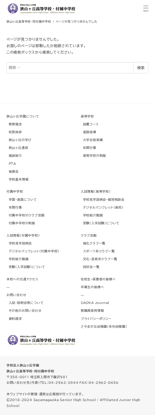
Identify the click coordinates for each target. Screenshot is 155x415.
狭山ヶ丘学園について (23, 116)
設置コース (90, 124)
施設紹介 (14, 155)
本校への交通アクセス (22, 279)
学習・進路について (22, 199)
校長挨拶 (14, 132)
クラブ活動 (89, 235)
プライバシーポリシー (96, 318)
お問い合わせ (16, 295)
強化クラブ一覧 (93, 243)
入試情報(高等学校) (96, 191)
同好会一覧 (90, 267)
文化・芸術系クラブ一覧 (99, 259)
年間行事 (88, 147)
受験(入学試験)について (100, 223)
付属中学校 (15, 191)
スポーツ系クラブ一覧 (98, 251)
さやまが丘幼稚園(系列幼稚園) (104, 326)
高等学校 (87, 116)
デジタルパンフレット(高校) (102, 207)
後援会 (13, 171)
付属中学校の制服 (21, 223)
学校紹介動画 (92, 215)
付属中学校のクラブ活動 (26, 215)
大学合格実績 (92, 140)
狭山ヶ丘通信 (17, 147)
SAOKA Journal (95, 302)
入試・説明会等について (25, 302)
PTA (11, 163)
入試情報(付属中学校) (23, 235)
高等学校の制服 (93, 155)
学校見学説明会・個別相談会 (102, 199)
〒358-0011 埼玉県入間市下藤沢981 (37, 377)
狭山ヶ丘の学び (19, 140)
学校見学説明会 (19, 243)
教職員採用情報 (92, 310)
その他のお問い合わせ (24, 310)
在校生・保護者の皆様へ (98, 279)
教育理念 (14, 124)
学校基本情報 (18, 179)
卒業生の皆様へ (92, 287)
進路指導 (88, 132)
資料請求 (14, 318)
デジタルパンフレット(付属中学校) (33, 251)
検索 (140, 68)
